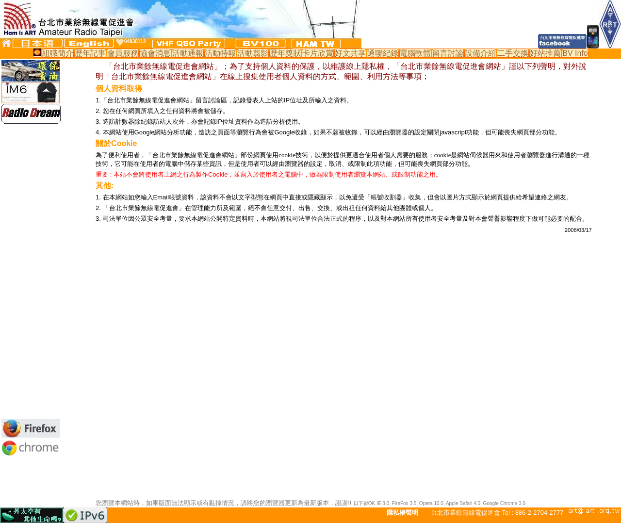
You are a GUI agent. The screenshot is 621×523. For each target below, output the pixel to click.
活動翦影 (252, 53)
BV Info (575, 53)
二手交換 (512, 53)
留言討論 (447, 53)
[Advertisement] (30, 271)
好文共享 (350, 53)
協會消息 (155, 53)
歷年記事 (90, 53)
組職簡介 (57, 53)
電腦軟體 (415, 53)
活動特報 (220, 53)
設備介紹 (480, 53)
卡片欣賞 (317, 53)
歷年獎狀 (285, 53)
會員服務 (122, 53)
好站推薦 (545, 53)
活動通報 (187, 53)
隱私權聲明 (402, 512)
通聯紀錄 (382, 53)
